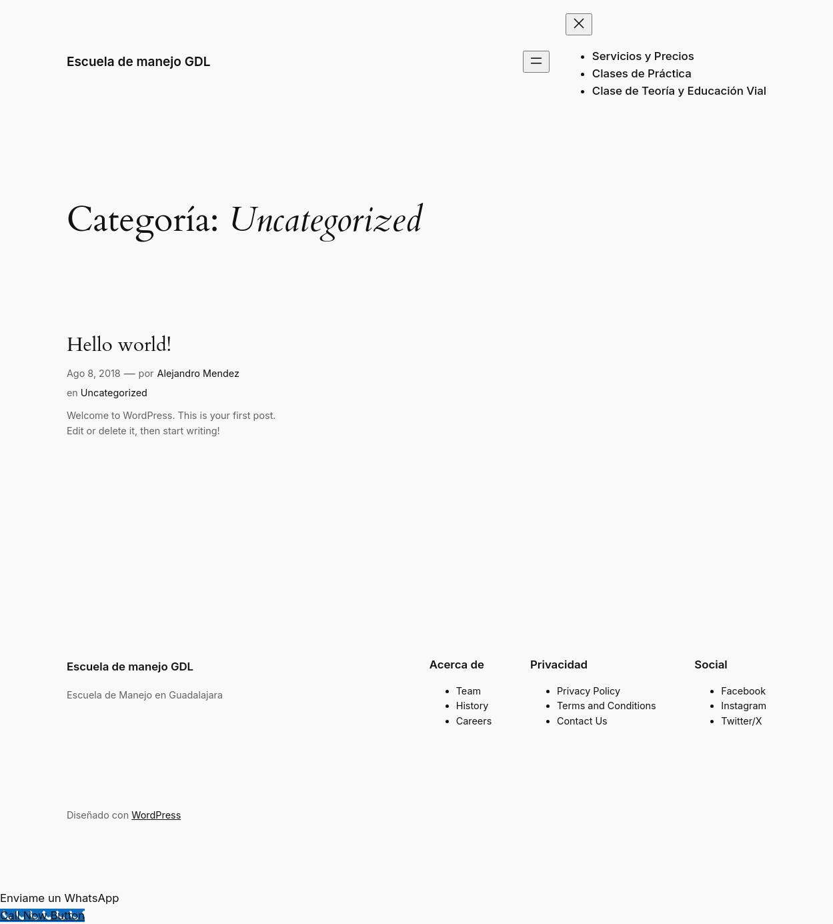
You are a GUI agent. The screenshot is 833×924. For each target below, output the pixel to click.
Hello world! (119, 345)
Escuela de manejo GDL (139, 61)
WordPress (156, 815)
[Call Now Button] (42, 915)
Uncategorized (114, 392)
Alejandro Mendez (198, 373)
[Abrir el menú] (536, 62)
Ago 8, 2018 (94, 373)
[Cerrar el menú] (579, 24)
